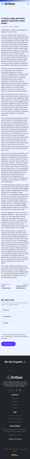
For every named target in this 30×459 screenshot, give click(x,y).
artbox (5, 26)
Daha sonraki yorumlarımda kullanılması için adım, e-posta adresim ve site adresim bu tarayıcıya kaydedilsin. (14, 336)
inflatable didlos (13, 74)
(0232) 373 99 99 (15, 439)
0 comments (15, 26)
